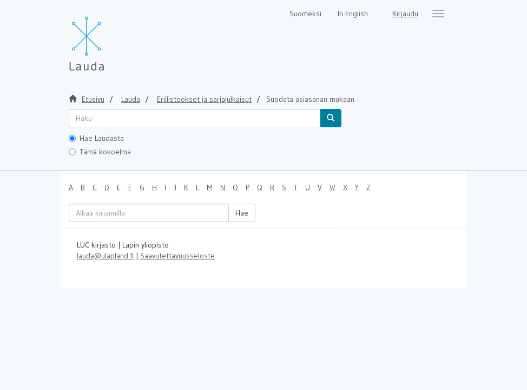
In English (353, 13)
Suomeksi (305, 13)
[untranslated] (194, 118)
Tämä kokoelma (100, 152)
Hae (241, 213)
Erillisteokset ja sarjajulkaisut (204, 99)
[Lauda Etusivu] (109, 38)
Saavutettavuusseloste (177, 256)
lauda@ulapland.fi (105, 256)
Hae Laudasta (96, 138)
